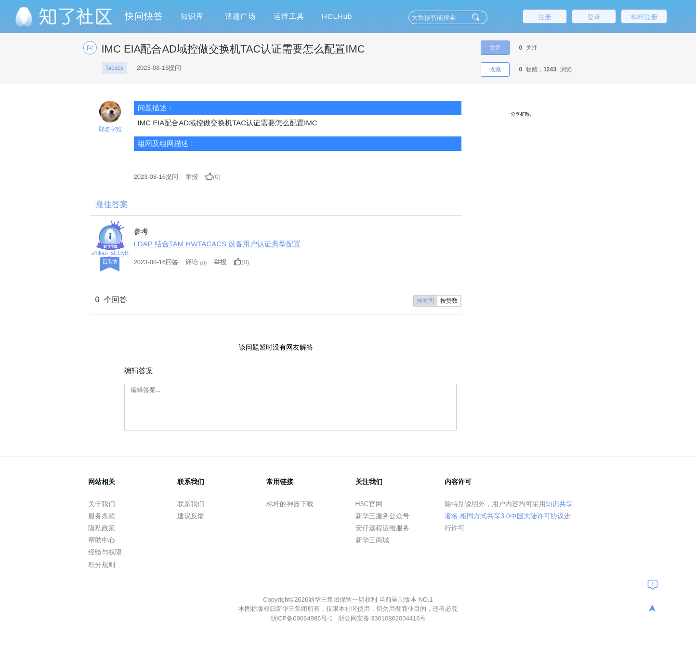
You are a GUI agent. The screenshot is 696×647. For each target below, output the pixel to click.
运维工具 (289, 16)
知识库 (192, 16)
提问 (156, 176)
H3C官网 (368, 504)
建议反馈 (190, 516)
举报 (191, 176)
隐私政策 (101, 528)
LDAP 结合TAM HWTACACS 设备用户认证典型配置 (217, 244)
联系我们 (190, 504)
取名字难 (110, 129)
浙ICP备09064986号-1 (302, 618)
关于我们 (101, 504)
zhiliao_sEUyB (110, 253)
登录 (594, 17)
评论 (191, 262)
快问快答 (144, 16)
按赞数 (449, 300)
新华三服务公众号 (382, 516)
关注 (495, 47)
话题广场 (240, 16)
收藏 (495, 69)
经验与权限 (105, 552)
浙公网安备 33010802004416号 (382, 618)
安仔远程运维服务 (382, 528)
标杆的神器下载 (290, 504)
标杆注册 (643, 17)
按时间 (425, 300)
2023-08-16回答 (156, 262)
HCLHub (337, 16)
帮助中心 (101, 540)
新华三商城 (372, 540)
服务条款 (101, 516)
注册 (545, 17)
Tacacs (114, 68)
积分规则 (101, 564)
